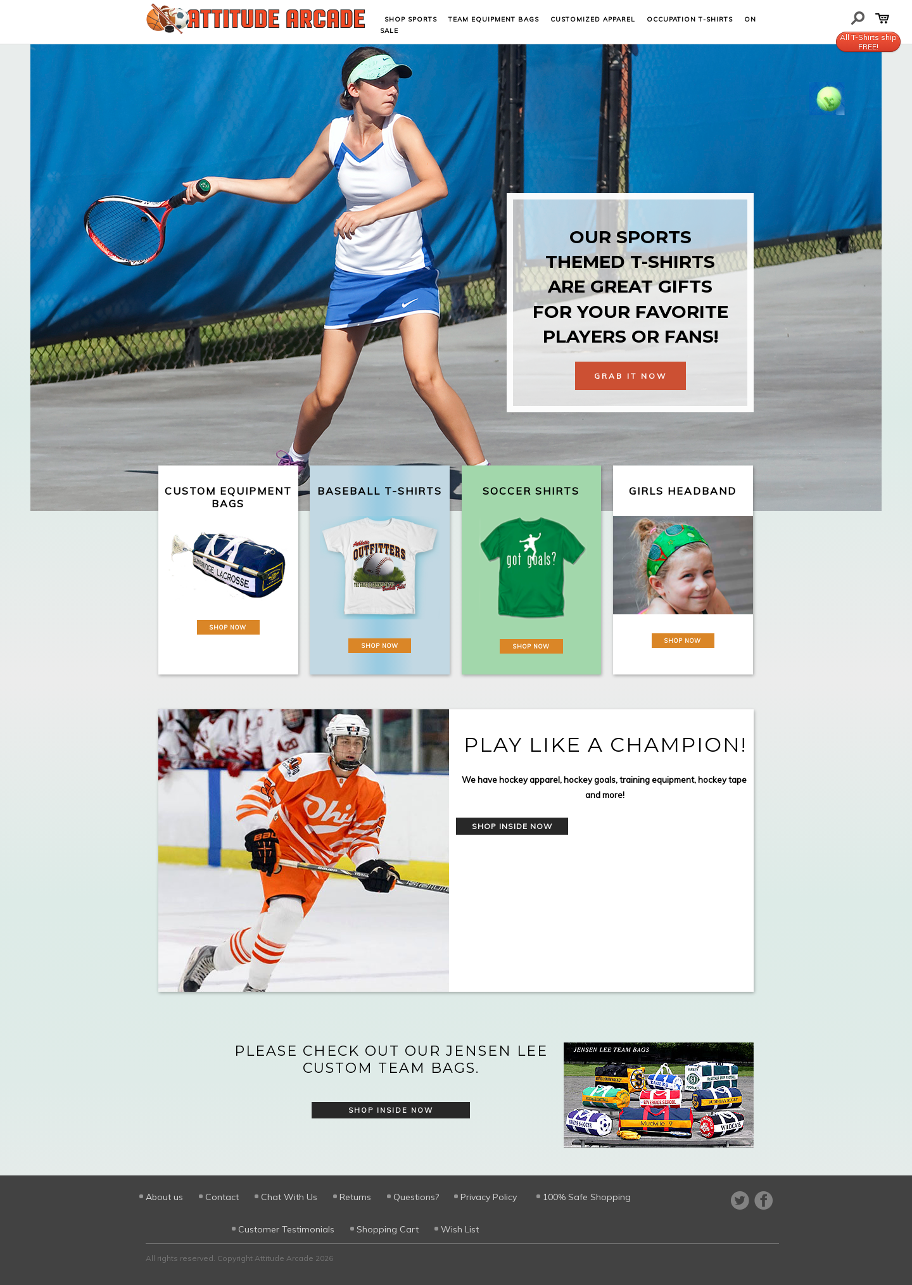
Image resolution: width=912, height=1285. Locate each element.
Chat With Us (289, 1197)
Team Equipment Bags (493, 19)
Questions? (416, 1197)
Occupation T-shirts (690, 19)
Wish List (460, 1229)
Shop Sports (410, 19)
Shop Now (228, 627)
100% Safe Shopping (587, 1197)
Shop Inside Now (512, 826)
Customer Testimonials (286, 1229)
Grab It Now (630, 376)
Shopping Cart (388, 1229)
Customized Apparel (592, 19)
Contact (222, 1197)
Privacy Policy (488, 1197)
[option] (456, 850)
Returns (355, 1197)
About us (164, 1197)
